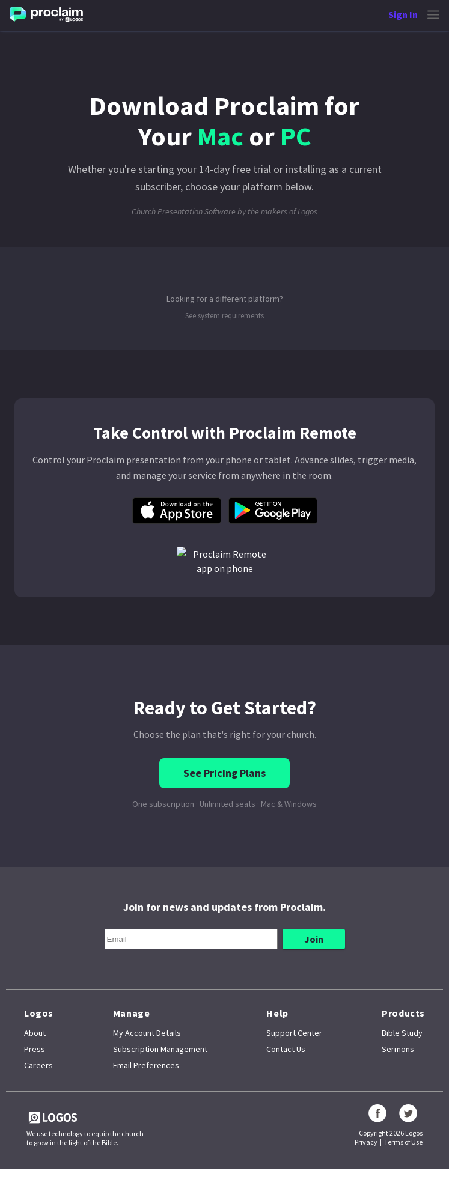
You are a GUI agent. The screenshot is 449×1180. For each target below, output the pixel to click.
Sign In (403, 14)
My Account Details (147, 1032)
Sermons (398, 1049)
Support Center (294, 1032)
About (35, 1032)
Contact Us (285, 1049)
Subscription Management (160, 1049)
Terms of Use (403, 1141)
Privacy (366, 1141)
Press (34, 1049)
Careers (38, 1065)
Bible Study (402, 1032)
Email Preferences (146, 1065)
